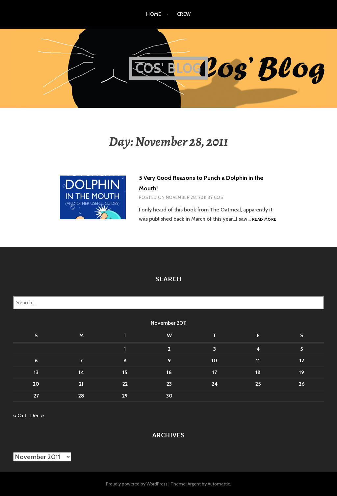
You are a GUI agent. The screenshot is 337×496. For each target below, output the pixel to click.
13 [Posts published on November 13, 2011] (36, 372)
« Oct (19, 415)
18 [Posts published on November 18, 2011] (258, 372)
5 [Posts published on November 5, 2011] (301, 349)
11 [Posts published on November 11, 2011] (258, 360)
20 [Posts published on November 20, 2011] (36, 384)
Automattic (219, 484)
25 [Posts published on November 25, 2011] (258, 384)
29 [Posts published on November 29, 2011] (125, 396)
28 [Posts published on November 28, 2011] (81, 396)
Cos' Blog (169, 68)
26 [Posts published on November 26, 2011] (302, 384)
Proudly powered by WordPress (137, 484)
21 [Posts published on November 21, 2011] (81, 384)
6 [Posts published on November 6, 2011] (36, 360)
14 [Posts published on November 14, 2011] (81, 372)
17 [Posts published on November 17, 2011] (214, 372)
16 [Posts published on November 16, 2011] (169, 372)
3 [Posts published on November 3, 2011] (214, 349)
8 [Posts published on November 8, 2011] (125, 360)
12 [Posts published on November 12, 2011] (301, 360)
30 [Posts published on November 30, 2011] (169, 396)
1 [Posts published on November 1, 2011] (125, 349)
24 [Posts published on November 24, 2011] (215, 384)
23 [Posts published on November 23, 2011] (169, 384)
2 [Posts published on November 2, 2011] (169, 349)
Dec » (37, 415)
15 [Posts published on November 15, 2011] (124, 372)
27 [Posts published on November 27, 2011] (36, 396)
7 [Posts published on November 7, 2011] (81, 360)
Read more (264, 219)
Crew (184, 14)
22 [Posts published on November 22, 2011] (125, 384)
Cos (218, 197)
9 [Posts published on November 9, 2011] (169, 360)
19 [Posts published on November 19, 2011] (301, 372)
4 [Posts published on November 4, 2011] (258, 349)
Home (153, 14)
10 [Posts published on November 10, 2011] (214, 360)
